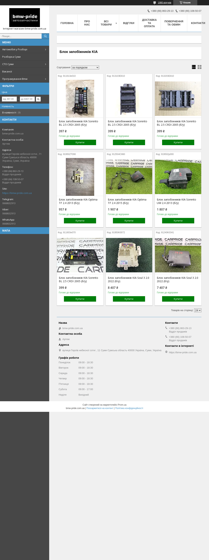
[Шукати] (45, 36)
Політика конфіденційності (129, 408)
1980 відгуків (164, 2)
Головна (67, 23)
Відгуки (128, 23)
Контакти (198, 23)
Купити (80, 142)
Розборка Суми (11, 56)
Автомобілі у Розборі (14, 49)
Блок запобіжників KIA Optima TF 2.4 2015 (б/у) (127, 201)
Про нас (87, 23)
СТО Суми (8, 64)
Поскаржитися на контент (99, 408)
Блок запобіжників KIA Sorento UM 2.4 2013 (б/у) (176, 201)
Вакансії (7, 71)
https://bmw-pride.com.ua (17, 193)
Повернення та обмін (174, 23)
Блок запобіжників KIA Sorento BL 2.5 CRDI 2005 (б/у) (78, 123)
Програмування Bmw (14, 79)
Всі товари (106, 23)
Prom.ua (122, 405)
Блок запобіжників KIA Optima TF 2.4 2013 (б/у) (78, 201)
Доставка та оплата (149, 23)
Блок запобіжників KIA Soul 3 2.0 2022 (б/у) (128, 279)
